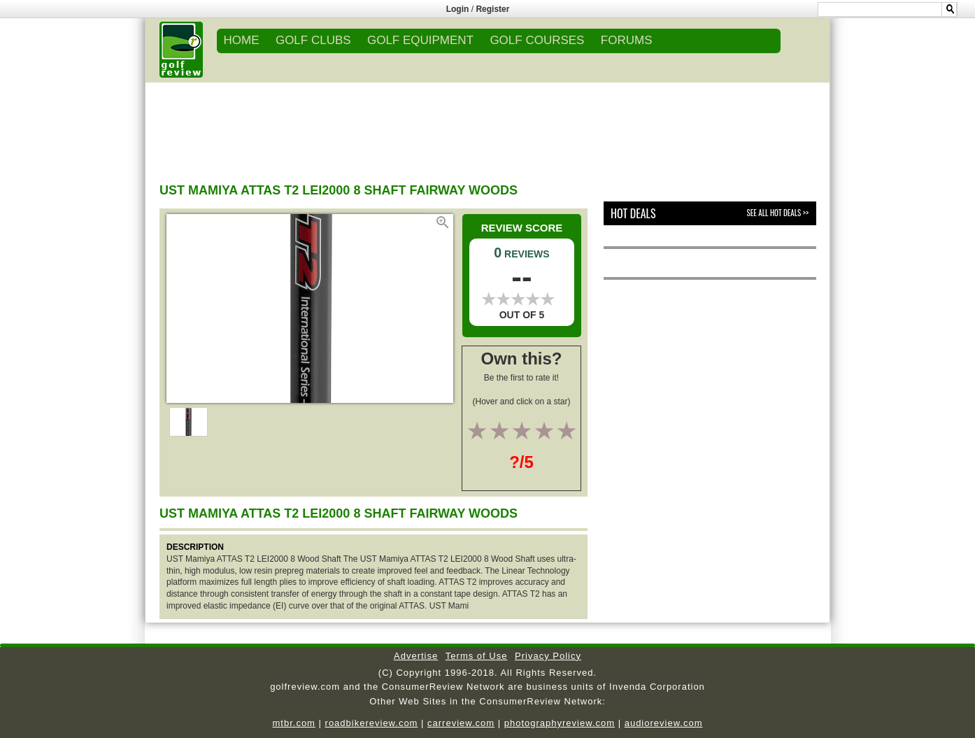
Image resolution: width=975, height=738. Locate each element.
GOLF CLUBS (313, 40)
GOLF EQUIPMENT (420, 40)
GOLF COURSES (537, 40)
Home (241, 40)
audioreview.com (664, 723)
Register (492, 9)
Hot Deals (633, 213)
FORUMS (627, 40)
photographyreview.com (559, 723)
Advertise (416, 656)
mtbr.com (293, 723)
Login (457, 9)
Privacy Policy (548, 656)
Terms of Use (477, 656)
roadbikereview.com (371, 723)
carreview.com (460, 723)
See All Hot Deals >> (778, 212)
